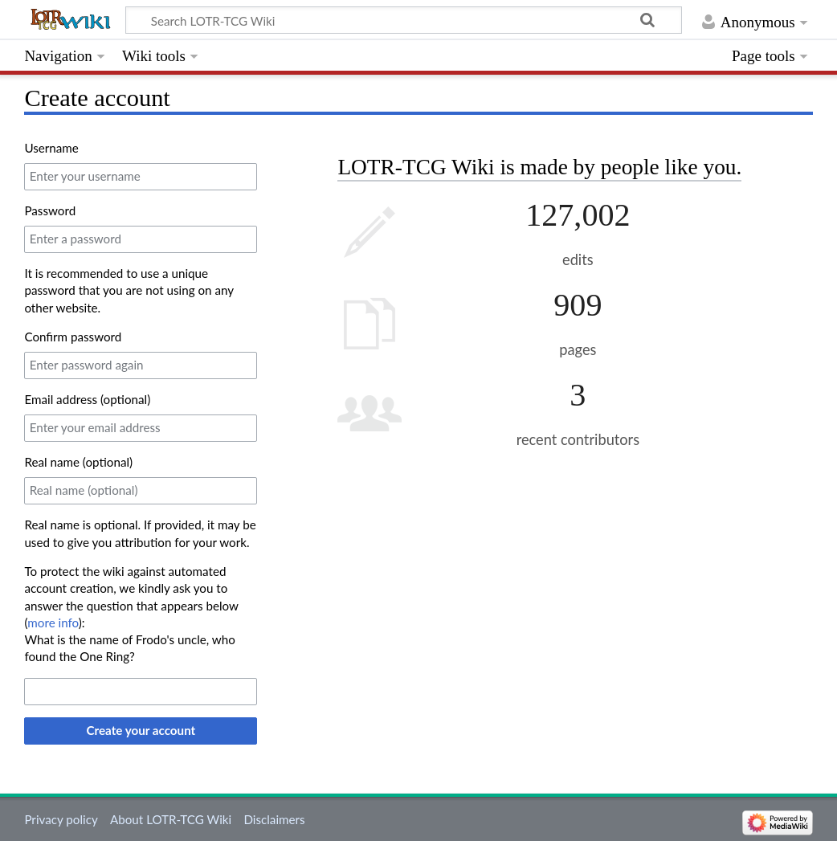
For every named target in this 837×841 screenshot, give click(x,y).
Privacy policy (60, 819)
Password (50, 210)
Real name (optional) (78, 462)
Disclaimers (273, 819)
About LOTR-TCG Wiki (170, 819)
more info (52, 622)
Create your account (141, 730)
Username (51, 148)
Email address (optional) (87, 399)
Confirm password (72, 336)
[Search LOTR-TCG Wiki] (403, 20)
